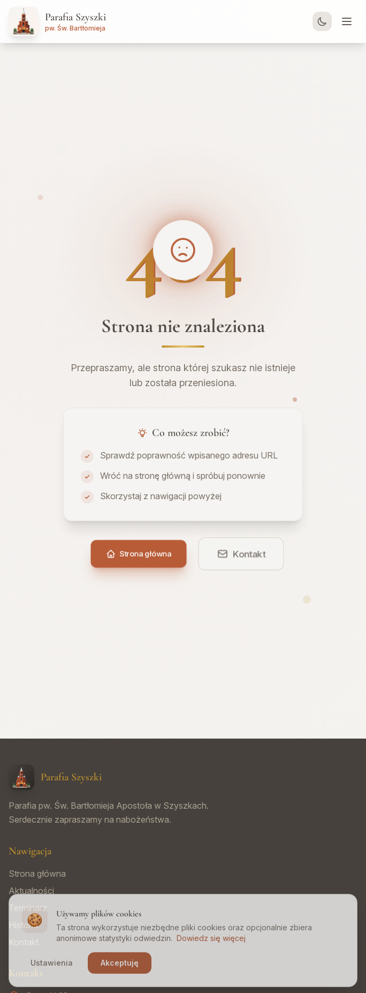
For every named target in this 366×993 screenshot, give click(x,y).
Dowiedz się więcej (211, 944)
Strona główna (37, 873)
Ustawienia (51, 968)
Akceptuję (120, 968)
